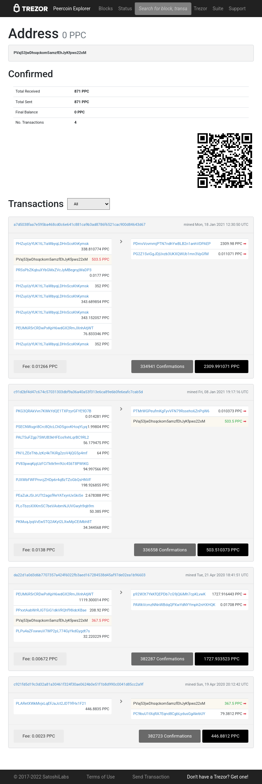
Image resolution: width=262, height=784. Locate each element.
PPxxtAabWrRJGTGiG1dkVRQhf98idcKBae (51, 610)
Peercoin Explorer (71, 8)
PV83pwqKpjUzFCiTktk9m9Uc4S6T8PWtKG (52, 464)
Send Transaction (150, 777)
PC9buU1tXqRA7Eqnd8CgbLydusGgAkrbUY (169, 714)
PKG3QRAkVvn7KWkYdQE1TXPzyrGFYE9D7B (53, 411)
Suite (218, 8)
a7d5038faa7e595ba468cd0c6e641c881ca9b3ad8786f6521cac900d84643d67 (79, 224)
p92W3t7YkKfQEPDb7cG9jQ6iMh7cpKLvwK (169, 594)
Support (237, 8)
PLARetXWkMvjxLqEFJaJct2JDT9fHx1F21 (51, 703)
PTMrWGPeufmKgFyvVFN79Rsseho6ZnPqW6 (171, 411)
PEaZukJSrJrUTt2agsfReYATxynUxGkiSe (49, 495)
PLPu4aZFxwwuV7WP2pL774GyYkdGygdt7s (53, 631)
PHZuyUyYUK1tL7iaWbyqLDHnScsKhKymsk (52, 244)
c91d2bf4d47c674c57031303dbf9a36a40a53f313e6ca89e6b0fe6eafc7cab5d (78, 392)
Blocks (106, 8)
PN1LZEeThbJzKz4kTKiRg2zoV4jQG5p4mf (51, 453)
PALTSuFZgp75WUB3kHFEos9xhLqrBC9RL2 (52, 437)
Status (125, 8)
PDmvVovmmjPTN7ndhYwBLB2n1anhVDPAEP (171, 244)
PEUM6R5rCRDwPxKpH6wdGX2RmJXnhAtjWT (54, 328)
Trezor (200, 8)
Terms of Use (101, 777)
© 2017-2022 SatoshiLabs (41, 777)
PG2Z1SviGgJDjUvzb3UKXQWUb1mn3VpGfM (170, 254)
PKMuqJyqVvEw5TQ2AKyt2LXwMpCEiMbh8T (54, 522)
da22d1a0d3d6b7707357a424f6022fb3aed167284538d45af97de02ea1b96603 (79, 575)
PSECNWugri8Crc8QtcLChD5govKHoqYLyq (51, 427)
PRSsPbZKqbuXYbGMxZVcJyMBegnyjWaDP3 (53, 270)
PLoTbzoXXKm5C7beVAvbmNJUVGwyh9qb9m (55, 506)
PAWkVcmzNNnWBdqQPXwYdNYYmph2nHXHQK (174, 605)
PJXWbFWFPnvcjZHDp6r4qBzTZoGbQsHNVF (53, 480)
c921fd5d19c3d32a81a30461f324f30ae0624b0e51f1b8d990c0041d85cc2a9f (78, 684)
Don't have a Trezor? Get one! (217, 777)
